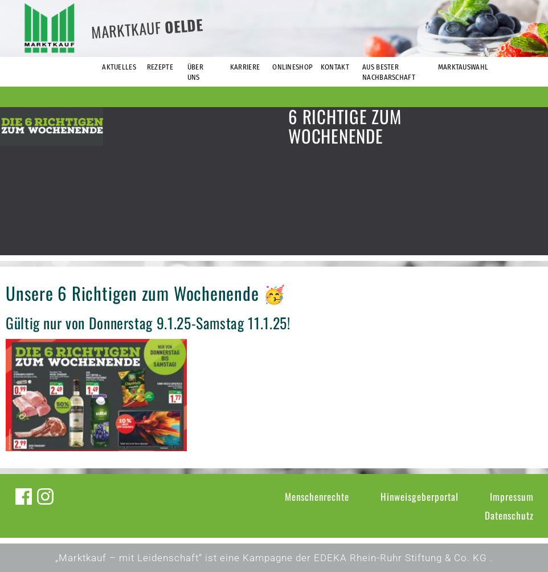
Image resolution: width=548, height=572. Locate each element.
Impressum (512, 496)
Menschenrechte (317, 496)
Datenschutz (509, 515)
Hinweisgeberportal (420, 496)
